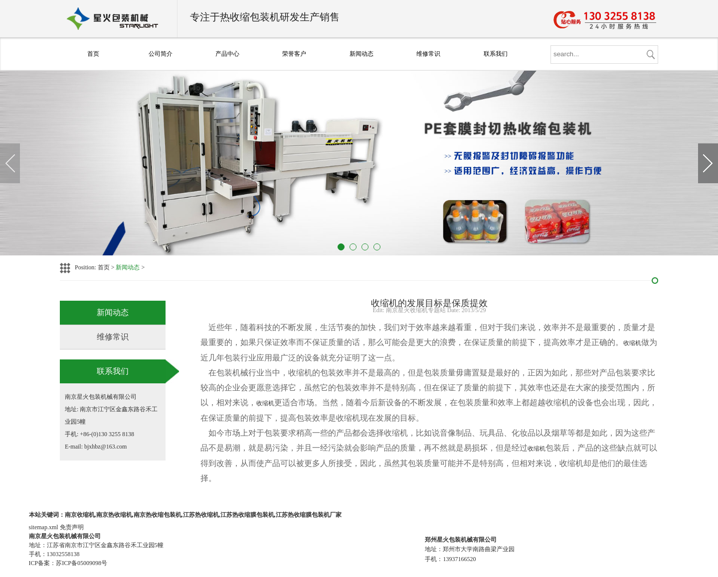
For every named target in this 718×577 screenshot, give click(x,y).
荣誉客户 (294, 53)
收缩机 (632, 343)
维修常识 (428, 53)
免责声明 (72, 527)
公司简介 (161, 53)
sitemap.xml (43, 527)
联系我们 (496, 53)
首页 (93, 53)
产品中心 (227, 53)
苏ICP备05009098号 (81, 563)
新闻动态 (361, 53)
